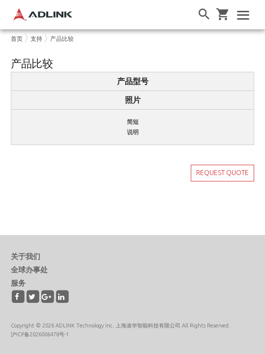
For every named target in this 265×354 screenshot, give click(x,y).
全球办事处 (29, 270)
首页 (17, 38)
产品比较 (62, 38)
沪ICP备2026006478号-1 (40, 334)
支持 (36, 38)
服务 (18, 283)
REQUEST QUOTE (222, 173)
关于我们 (25, 256)
